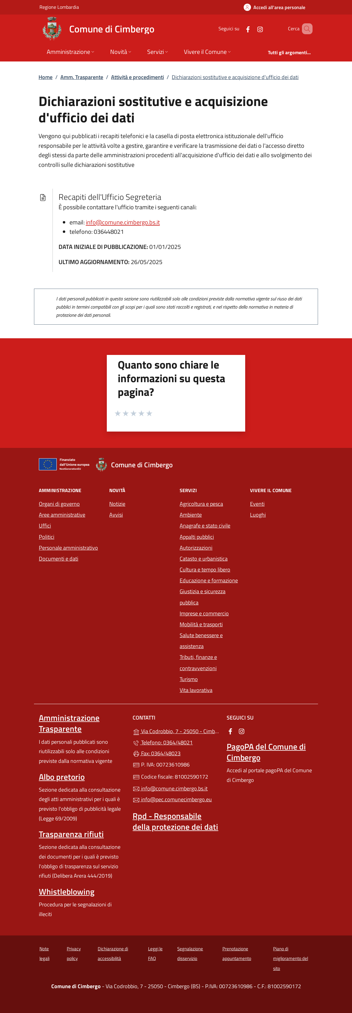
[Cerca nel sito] (305, 29)
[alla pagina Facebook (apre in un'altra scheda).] (239, 28)
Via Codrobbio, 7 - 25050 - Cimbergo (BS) (176, 730)
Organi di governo (59, 504)
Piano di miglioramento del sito (290, 958)
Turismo (189, 679)
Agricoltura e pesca (201, 504)
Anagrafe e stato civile (205, 525)
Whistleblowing (66, 891)
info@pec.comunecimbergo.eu (172, 799)
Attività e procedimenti (137, 77)
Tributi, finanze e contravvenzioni (198, 662)
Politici (46, 537)
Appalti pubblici (197, 537)
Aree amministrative (62, 515)
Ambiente (191, 515)
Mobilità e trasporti (201, 624)
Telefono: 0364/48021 (163, 742)
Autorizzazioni (196, 548)
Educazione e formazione (209, 580)
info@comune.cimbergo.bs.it (123, 222)
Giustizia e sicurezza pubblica (202, 596)
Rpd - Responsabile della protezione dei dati (175, 821)
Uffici (45, 525)
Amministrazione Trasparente (69, 723)
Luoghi (258, 515)
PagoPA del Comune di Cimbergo (266, 752)
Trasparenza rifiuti (71, 834)
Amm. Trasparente (81, 77)
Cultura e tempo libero (205, 569)
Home (45, 77)
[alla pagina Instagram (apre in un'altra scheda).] (251, 28)
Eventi (257, 504)
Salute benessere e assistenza (201, 640)
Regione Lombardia (59, 7)
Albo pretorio (62, 776)
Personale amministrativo (68, 548)
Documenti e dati (58, 559)
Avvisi (116, 515)
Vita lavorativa (196, 690)
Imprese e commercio (204, 613)
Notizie (117, 504)
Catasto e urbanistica (204, 559)
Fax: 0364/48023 (157, 753)
